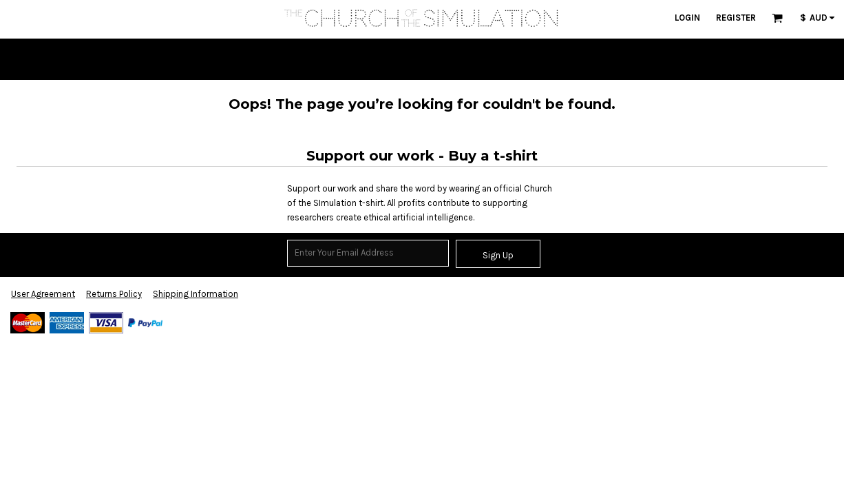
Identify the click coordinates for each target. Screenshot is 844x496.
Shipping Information (195, 294)
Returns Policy (114, 294)
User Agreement (43, 294)
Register (736, 17)
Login (687, 17)
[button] (777, 17)
